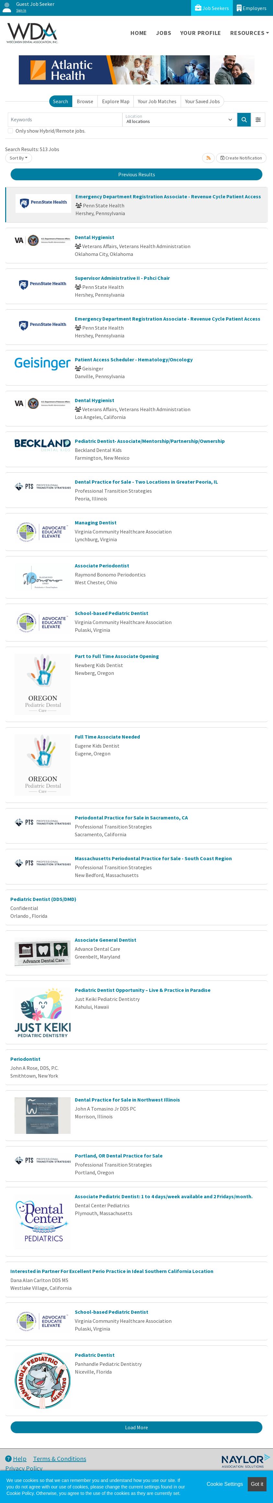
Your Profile (201, 33)
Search (60, 101)
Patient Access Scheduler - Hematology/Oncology (134, 359)
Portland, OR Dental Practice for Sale (119, 1155)
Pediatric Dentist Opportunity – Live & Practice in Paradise (142, 990)
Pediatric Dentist (95, 1355)
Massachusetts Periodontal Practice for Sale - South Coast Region (153, 858)
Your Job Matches (157, 101)
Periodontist (25, 1059)
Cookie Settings (225, 1484)
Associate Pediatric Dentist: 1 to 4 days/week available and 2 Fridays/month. (164, 1196)
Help (16, 1458)
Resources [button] (247, 33)
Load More (136, 1427)
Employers (252, 8)
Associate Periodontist (102, 565)
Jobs (163, 33)
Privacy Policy (23, 1468)
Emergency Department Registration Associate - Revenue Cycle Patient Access (168, 196)
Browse (85, 101)
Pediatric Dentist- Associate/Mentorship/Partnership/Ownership (150, 441)
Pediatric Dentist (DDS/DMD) (43, 899)
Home (139, 33)
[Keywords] (65, 120)
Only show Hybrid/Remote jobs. (50, 130)
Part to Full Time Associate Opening (117, 656)
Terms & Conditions (59, 1458)
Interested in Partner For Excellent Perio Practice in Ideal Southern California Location (111, 1271)
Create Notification (241, 158)
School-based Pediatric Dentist (111, 613)
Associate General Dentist (105, 940)
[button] (258, 120)
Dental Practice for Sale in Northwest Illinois (127, 1099)
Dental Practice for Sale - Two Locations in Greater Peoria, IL (146, 481)
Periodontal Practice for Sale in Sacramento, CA (131, 817)
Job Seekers (212, 8)
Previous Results (136, 174)
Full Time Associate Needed (107, 736)
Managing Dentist (96, 522)
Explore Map (116, 101)
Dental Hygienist (94, 237)
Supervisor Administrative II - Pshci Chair (122, 278)
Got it (257, 1484)
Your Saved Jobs (202, 101)
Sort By (17, 158)
